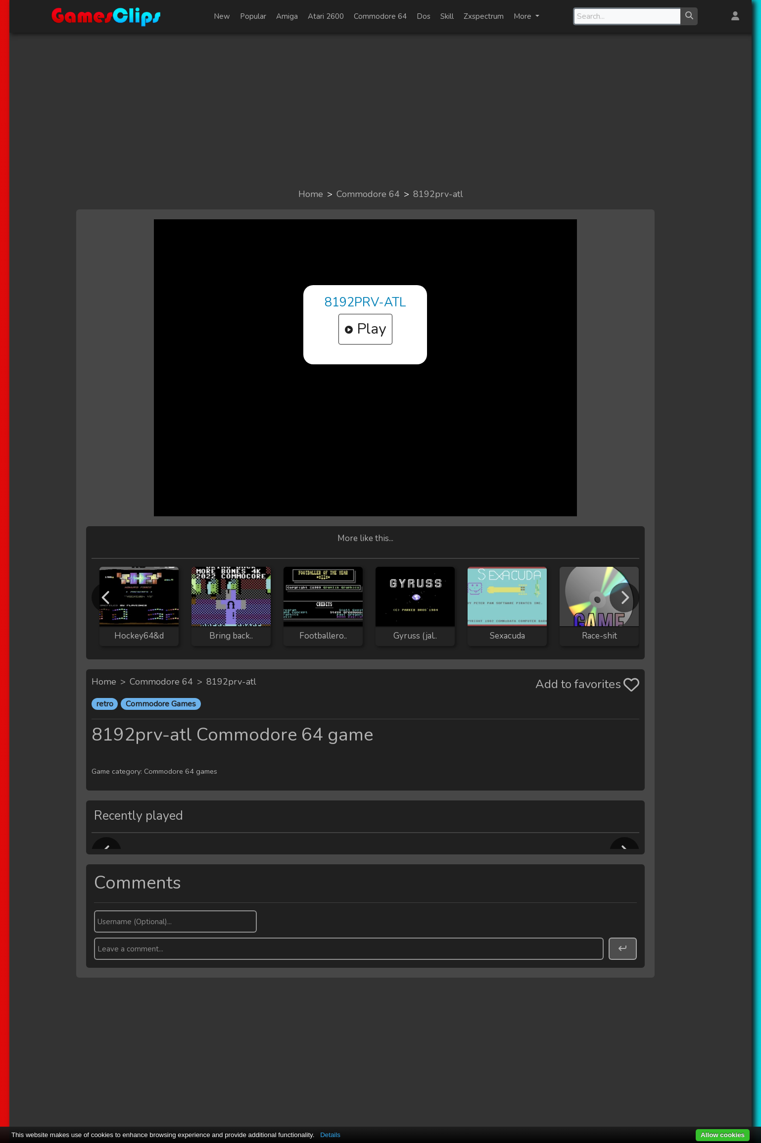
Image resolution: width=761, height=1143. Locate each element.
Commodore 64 (380, 16)
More (523, 16)
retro (104, 703)
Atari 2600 (326, 16)
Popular (253, 16)
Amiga (287, 16)
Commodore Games (161, 703)
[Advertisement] (380, 110)
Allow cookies (723, 1135)
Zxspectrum (484, 16)
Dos (423, 16)
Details (330, 1135)
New (222, 16)
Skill (447, 16)
